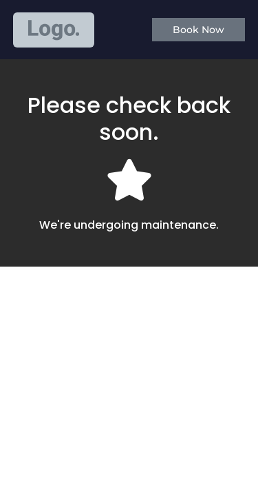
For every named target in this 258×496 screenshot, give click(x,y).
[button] (198, 29)
